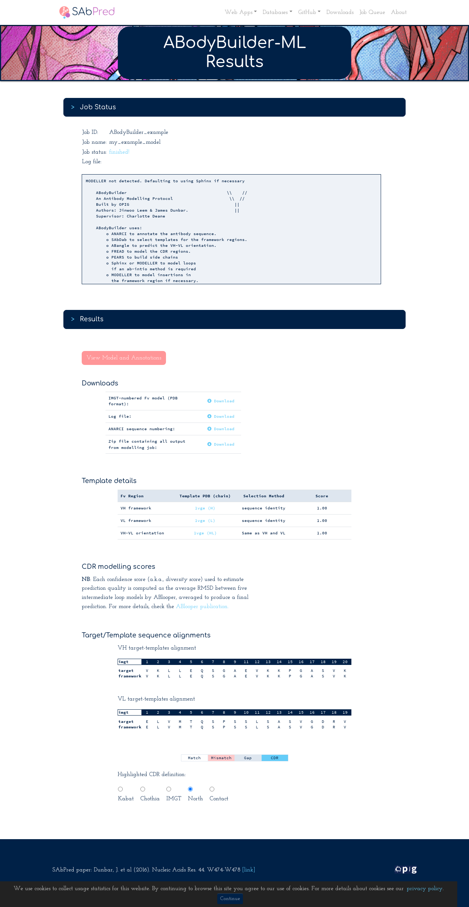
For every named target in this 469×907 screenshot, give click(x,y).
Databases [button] (275, 12)
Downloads (340, 12)
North (195, 794)
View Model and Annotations (123, 358)
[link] (248, 870)
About (399, 12)
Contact (219, 794)
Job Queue (372, 12)
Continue (230, 898)
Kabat (126, 794)
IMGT (173, 794)
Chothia (150, 794)
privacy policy (425, 889)
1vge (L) (205, 520)
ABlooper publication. (202, 607)
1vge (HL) (205, 532)
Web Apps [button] (238, 12)
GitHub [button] (307, 12)
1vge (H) (205, 508)
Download (220, 400)
